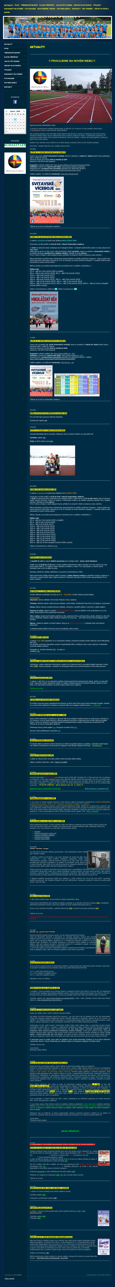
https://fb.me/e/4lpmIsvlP (69, 174)
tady (51, 441)
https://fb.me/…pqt (67, 362)
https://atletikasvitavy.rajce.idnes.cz (49, 1000)
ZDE (54, 649)
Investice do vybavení (42, 837)
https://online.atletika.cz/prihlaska (73, 167)
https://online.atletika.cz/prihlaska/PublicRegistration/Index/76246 (58, 170)
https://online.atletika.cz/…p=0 (72, 355)
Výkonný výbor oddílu (42, 839)
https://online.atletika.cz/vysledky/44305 (60, 998)
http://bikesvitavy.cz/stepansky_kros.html (52, 1258)
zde (45, 420)
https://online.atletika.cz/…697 (64, 353)
